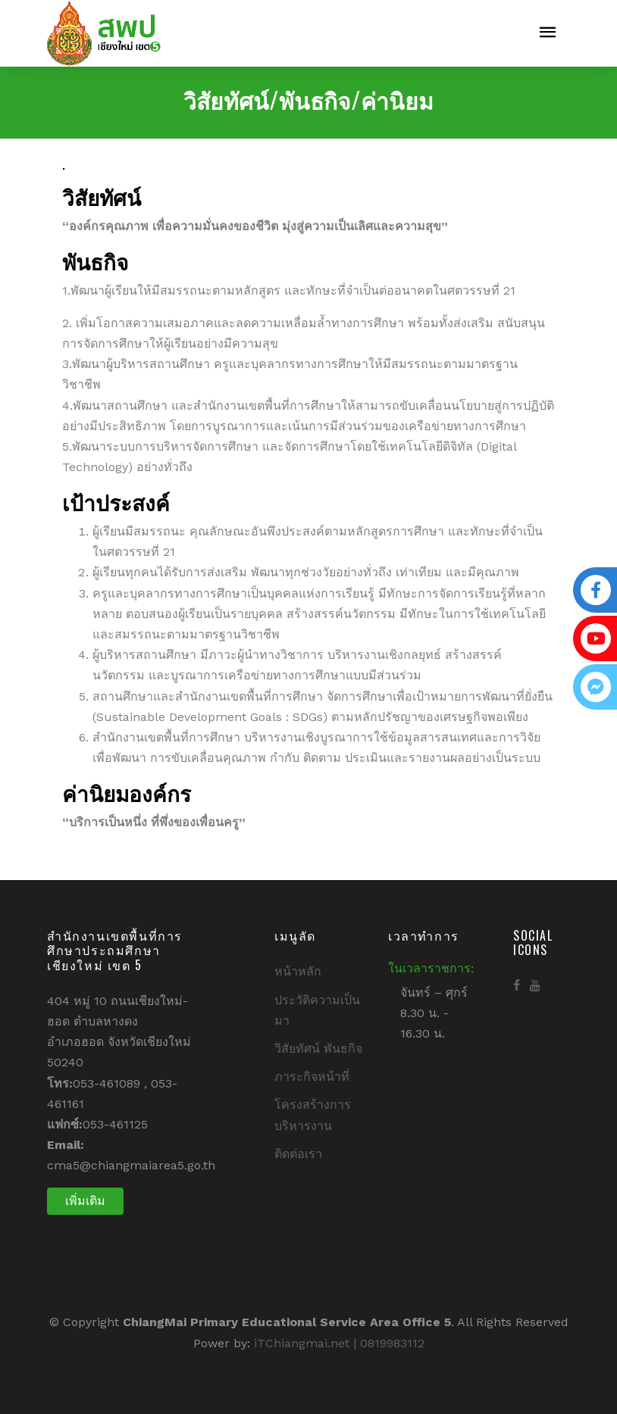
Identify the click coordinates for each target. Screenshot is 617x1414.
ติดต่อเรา (298, 1154)
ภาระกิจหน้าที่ (311, 1076)
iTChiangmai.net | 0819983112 (339, 1343)
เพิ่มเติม (85, 1201)
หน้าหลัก (297, 971)
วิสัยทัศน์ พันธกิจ (318, 1048)
